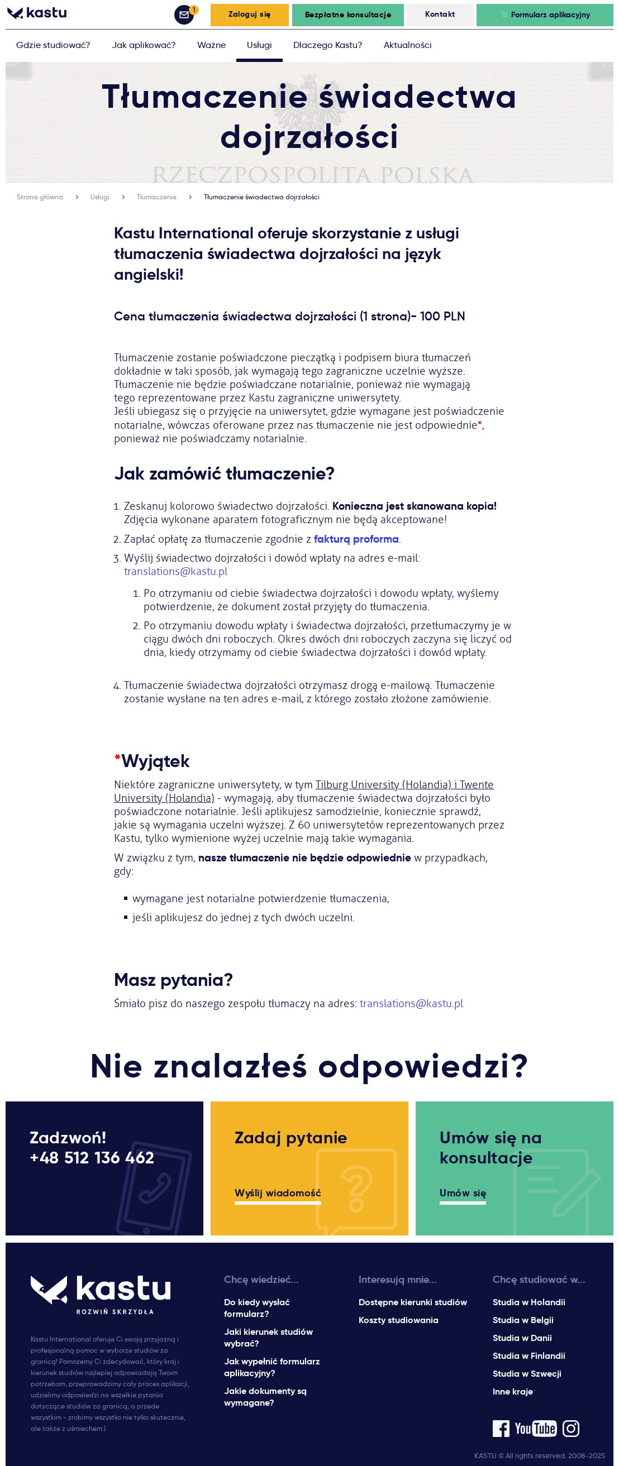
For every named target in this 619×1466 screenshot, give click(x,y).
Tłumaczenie (157, 197)
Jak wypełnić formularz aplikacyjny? (272, 1367)
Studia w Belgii (523, 1320)
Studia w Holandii (529, 1302)
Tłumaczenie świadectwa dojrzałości (262, 197)
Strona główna (40, 197)
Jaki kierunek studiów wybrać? (268, 1337)
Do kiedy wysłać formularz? (257, 1308)
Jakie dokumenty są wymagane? (265, 1396)
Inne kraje (513, 1391)
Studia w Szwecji (527, 1373)
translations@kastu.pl (175, 571)
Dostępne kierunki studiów (413, 1302)
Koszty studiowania (399, 1320)
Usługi (100, 197)
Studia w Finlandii (529, 1356)
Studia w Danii (522, 1338)
